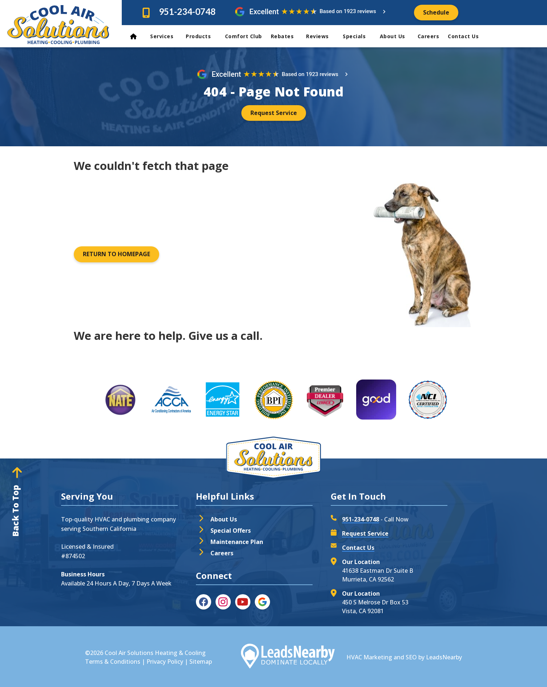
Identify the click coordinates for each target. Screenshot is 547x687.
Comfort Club (243, 36)
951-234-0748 (187, 11)
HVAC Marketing (369, 657)
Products (202, 36)
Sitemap (200, 662)
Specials (358, 36)
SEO (411, 657)
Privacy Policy (164, 662)
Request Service (365, 533)
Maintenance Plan (236, 542)
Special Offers (230, 531)
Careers (428, 36)
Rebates (286, 36)
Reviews (321, 36)
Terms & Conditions (112, 662)
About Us (396, 36)
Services (165, 36)
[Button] (436, 12)
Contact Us (464, 36)
